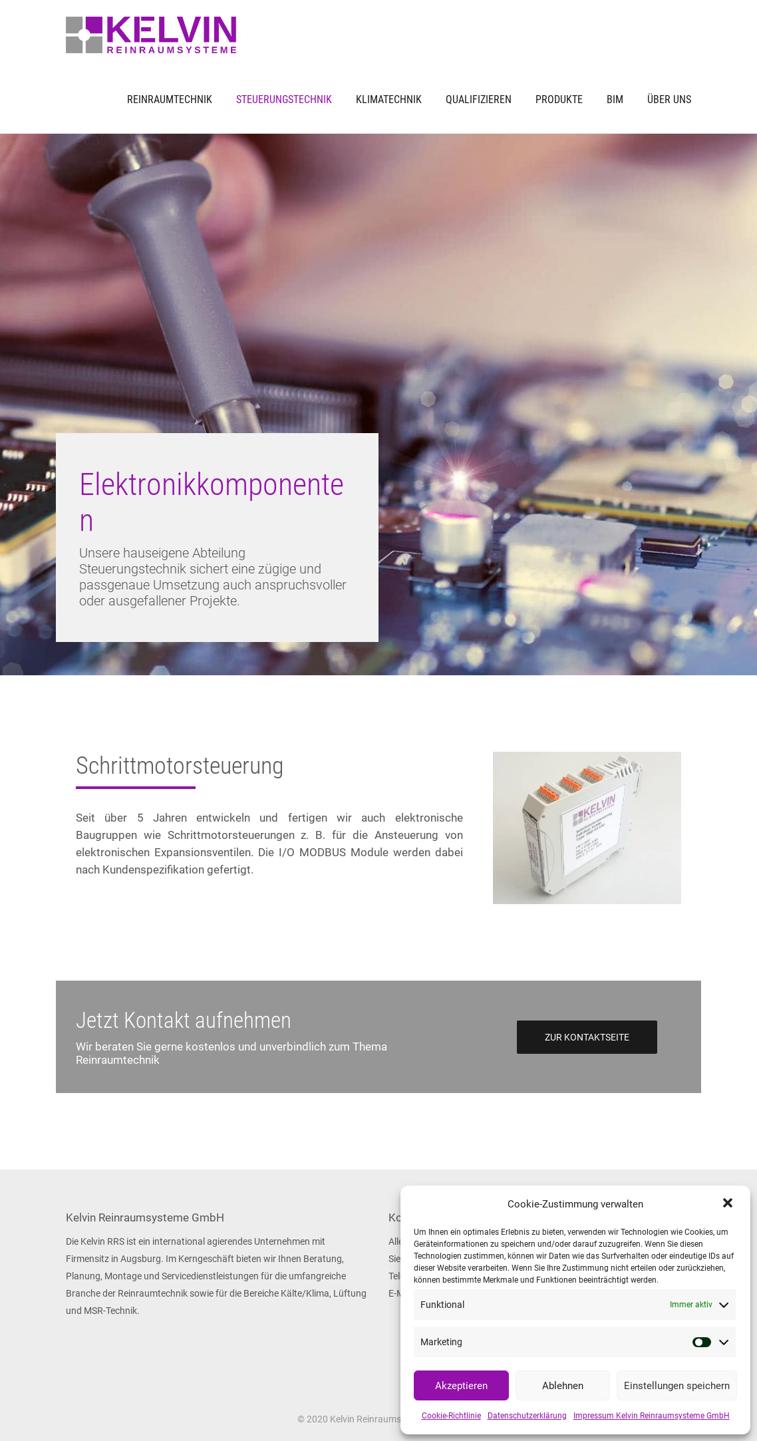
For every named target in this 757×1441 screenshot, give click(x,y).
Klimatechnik (389, 99)
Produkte (559, 99)
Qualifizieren (479, 99)
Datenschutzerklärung (527, 1415)
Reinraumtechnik (169, 99)
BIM (615, 99)
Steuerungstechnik (284, 99)
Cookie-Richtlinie (451, 1415)
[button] (729, 1204)
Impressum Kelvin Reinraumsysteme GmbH (651, 1415)
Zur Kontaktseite (587, 1037)
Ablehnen (562, 1386)
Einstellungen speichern (677, 1386)
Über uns (669, 99)
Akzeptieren (461, 1386)
